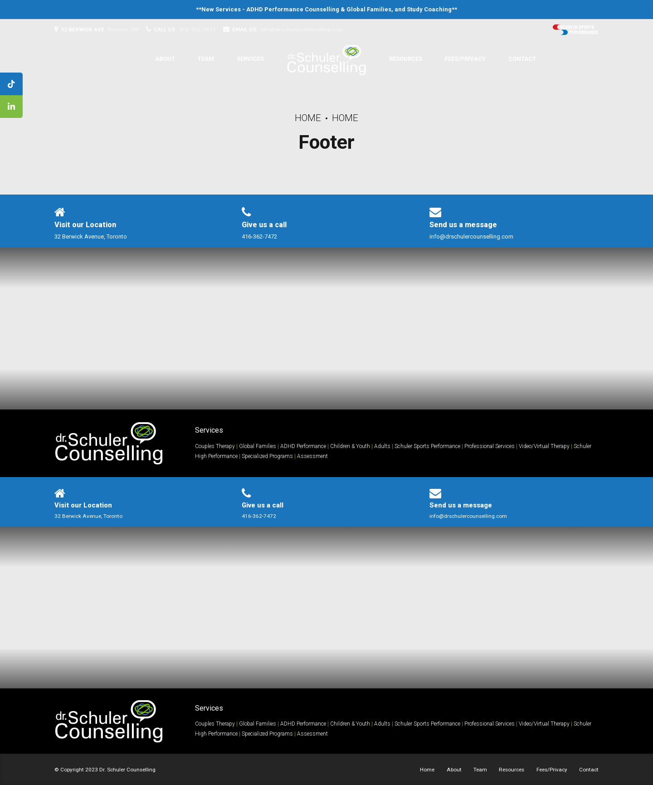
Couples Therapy (215, 446)
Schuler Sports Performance (427, 446)
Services (250, 58)
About (165, 58)
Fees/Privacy (465, 58)
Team (206, 58)
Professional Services (489, 446)
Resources (405, 58)
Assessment (312, 456)
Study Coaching (429, 9)
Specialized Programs (267, 456)
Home (308, 117)
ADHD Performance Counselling (292, 9)
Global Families (368, 9)
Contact (522, 58)
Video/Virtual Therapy (544, 446)
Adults (382, 446)
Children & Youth (350, 446)
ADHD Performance (303, 446)
